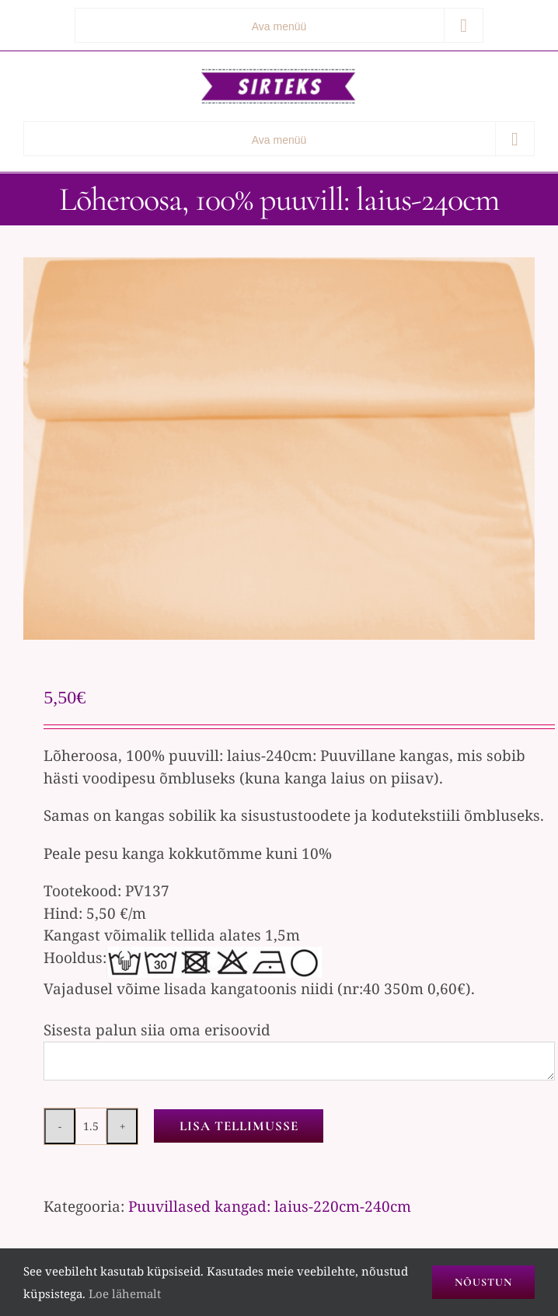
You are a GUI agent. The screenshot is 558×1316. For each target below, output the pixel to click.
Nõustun (483, 1282)
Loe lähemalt (125, 1293)
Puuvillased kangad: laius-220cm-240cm (269, 1206)
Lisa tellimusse (239, 1126)
